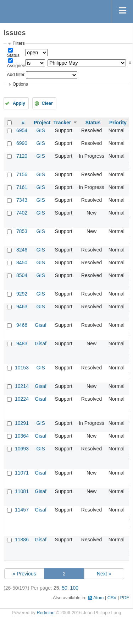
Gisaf (40, 325)
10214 (22, 386)
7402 (21, 213)
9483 (21, 343)
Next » (104, 574)
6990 (21, 143)
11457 (22, 510)
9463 (21, 306)
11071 (22, 473)
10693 (22, 448)
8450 (21, 262)
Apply (19, 103)
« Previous (24, 574)
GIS (41, 130)
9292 (21, 294)
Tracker (62, 122)
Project (42, 122)
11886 (22, 539)
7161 (21, 187)
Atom (98, 597)
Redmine (45, 612)
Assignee (16, 65)
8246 (21, 250)
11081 (22, 491)
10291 (22, 423)
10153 (22, 367)
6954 (21, 130)
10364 (22, 436)
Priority (118, 122)
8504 (21, 275)
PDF (124, 597)
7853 (21, 231)
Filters (18, 43)
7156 (21, 174)
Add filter (15, 74)
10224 (22, 399)
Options (20, 84)
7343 (21, 200)
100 (74, 588)
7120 (21, 156)
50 (64, 588)
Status (13, 55)
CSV (112, 597)
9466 (21, 325)
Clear (47, 103)
